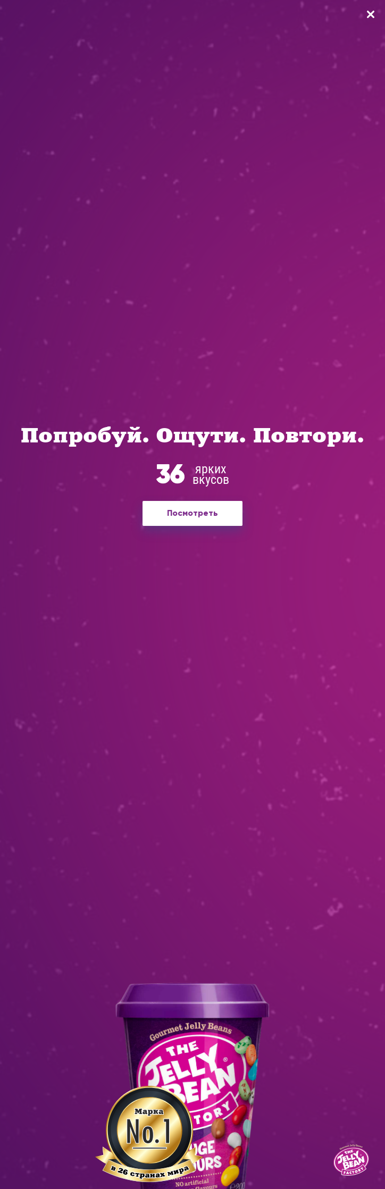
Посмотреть (192, 513)
